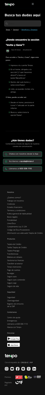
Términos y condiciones (16, 210)
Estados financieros (14, 207)
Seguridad (11, 297)
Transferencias (12, 254)
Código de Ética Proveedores (18, 230)
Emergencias (12, 321)
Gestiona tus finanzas (15, 260)
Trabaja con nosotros (15, 201)
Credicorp (11, 204)
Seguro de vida (13, 286)
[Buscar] (22, 23)
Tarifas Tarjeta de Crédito (17, 247)
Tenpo (8, 29)
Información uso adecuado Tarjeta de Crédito (25, 233)
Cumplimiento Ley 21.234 (17, 226)
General (16, 29)
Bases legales (12, 217)
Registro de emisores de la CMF (15, 305)
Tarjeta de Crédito (14, 244)
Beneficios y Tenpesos (29, 29)
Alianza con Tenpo (14, 327)
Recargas (10, 273)
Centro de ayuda (13, 317)
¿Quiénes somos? (14, 197)
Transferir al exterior (15, 263)
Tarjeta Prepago (13, 251)
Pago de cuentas (13, 270)
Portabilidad (12, 220)
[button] (34, 4)
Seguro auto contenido (16, 280)
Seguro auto (12, 276)
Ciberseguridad (13, 300)
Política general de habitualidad (19, 214)
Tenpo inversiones (14, 267)
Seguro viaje (11, 283)
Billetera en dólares (14, 257)
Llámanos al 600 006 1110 (17, 324)
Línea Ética (11, 223)
